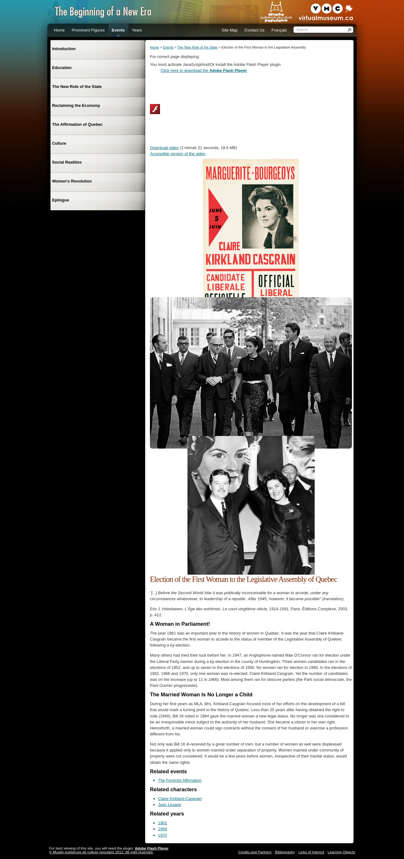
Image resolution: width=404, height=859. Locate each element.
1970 (162, 835)
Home (154, 47)
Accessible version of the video (177, 153)
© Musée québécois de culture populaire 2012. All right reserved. (101, 852)
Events (168, 47)
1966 (162, 829)
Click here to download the (204, 70)
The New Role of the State (197, 47)
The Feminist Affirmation (180, 780)
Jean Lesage (169, 804)
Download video (164, 147)
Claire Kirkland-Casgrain (180, 798)
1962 (162, 823)
